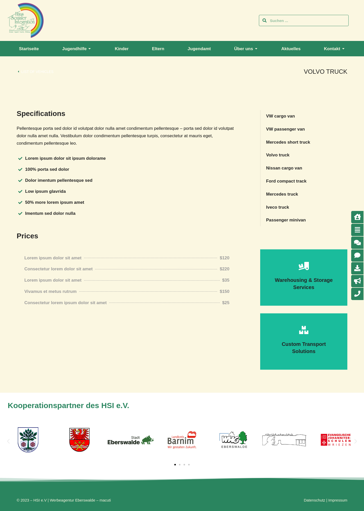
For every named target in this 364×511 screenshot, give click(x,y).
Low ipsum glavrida (45, 191)
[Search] (264, 20)
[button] (8, 441)
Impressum (337, 500)
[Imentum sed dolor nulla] (20, 213)
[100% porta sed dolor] (20, 169)
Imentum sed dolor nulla (50, 213)
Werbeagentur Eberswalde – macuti (80, 500)
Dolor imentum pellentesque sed (59, 180)
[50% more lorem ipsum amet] (20, 202)
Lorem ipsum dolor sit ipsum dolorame (65, 158)
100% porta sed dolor (47, 169)
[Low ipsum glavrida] (20, 191)
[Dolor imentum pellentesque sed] (20, 180)
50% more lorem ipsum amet (54, 202)
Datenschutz (314, 500)
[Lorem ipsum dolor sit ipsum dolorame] (20, 158)
